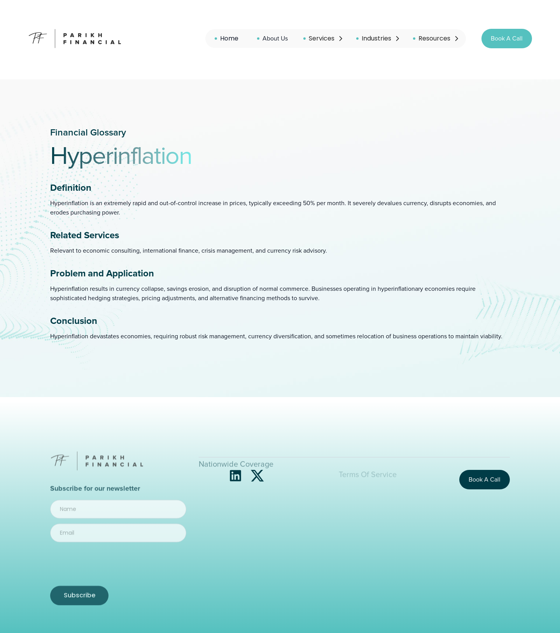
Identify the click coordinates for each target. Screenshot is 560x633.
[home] (76, 38)
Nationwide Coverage (236, 479)
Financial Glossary (88, 132)
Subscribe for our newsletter (95, 499)
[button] (323, 38)
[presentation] (115, 573)
